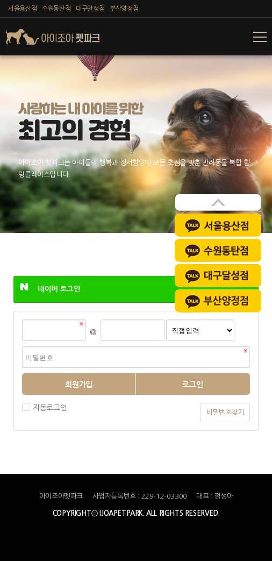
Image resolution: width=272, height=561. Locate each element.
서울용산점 (22, 8)
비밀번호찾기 (225, 412)
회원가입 (78, 384)
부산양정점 (124, 8)
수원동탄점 (56, 8)
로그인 (192, 384)
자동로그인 (48, 407)
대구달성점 (90, 8)
